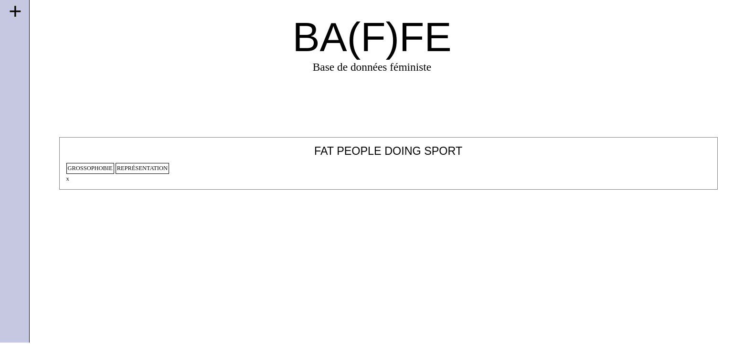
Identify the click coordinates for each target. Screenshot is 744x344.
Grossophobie (90, 168)
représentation (142, 168)
